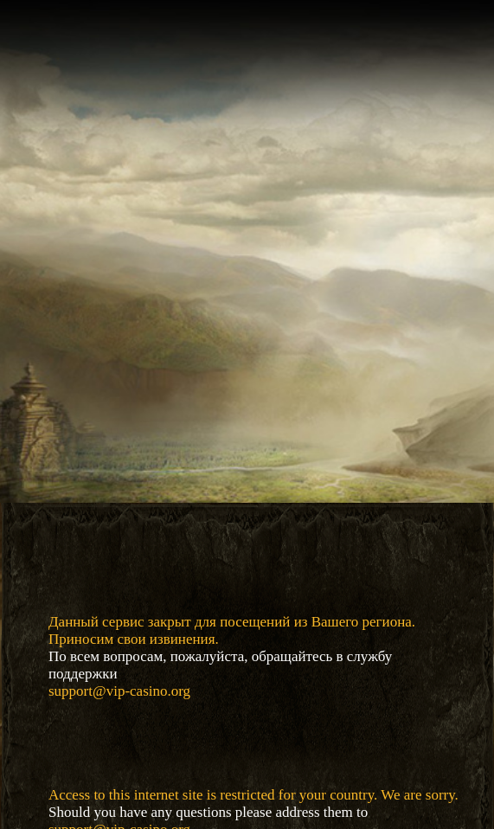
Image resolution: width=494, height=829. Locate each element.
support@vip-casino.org (119, 691)
